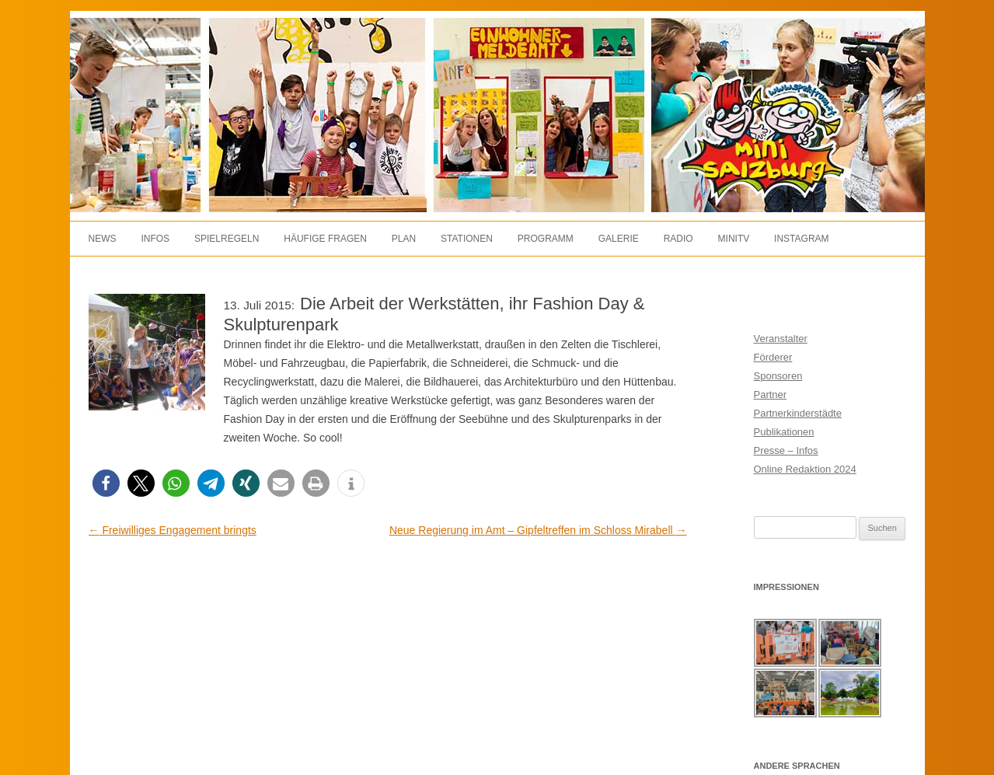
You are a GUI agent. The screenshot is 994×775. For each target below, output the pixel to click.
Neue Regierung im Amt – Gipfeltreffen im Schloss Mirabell (538, 530)
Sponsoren (778, 376)
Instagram (801, 238)
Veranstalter (780, 338)
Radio (678, 238)
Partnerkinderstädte (798, 413)
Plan (404, 238)
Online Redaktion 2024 (805, 469)
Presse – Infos (786, 450)
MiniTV (734, 238)
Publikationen (784, 432)
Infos (155, 238)
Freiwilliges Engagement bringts (172, 530)
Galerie (618, 238)
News (103, 238)
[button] (106, 483)
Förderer (773, 357)
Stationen (467, 238)
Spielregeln (226, 238)
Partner (770, 394)
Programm (546, 238)
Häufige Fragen (325, 238)
